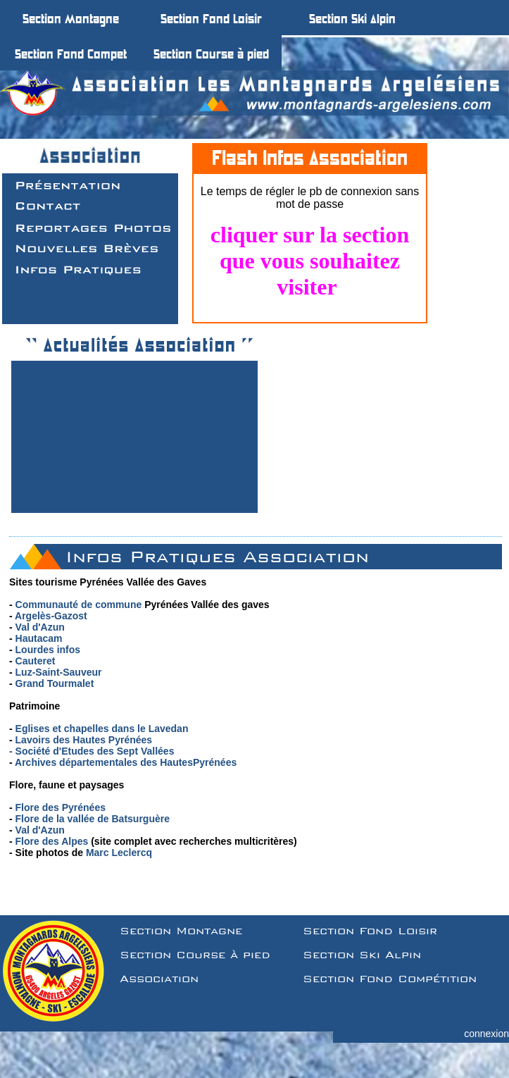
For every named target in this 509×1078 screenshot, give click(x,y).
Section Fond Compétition (390, 978)
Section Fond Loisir (370, 930)
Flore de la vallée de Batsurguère (92, 818)
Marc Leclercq (119, 852)
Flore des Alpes (52, 841)
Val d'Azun (40, 627)
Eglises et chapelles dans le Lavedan (102, 728)
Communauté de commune (78, 604)
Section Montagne (181, 930)
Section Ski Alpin (362, 954)
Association (159, 978)
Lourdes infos (48, 649)
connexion (486, 1033)
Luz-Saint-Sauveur (58, 672)
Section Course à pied (195, 954)
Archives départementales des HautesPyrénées (126, 762)
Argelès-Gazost (51, 615)
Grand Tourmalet (54, 683)
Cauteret (35, 661)
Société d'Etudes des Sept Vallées (95, 751)
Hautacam (39, 638)
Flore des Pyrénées (60, 807)
